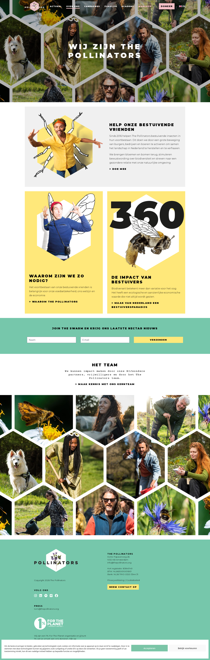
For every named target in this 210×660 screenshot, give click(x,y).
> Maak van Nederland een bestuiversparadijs (135, 305)
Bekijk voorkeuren (187, 648)
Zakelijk (110, 6)
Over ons (73, 6)
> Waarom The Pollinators (53, 301)
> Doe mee (118, 169)
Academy (127, 6)
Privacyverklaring (115, 580)
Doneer (167, 6)
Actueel (56, 6)
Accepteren (149, 648)
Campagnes (92, 6)
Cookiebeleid (133, 580)
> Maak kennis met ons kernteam (105, 384)
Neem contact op (123, 587)
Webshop (145, 6)
